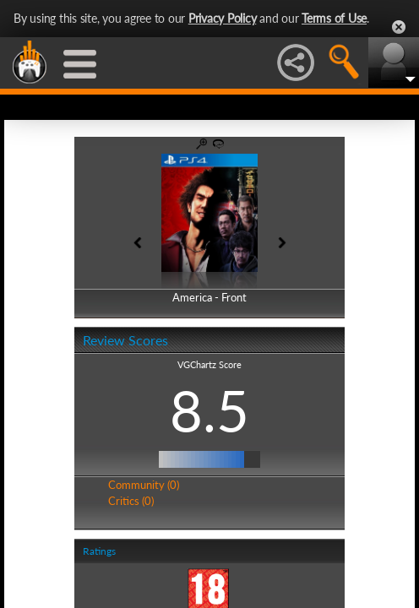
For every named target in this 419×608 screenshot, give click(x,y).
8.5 (209, 410)
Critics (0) (131, 501)
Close (398, 27)
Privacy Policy (222, 18)
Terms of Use (334, 18)
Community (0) (143, 484)
